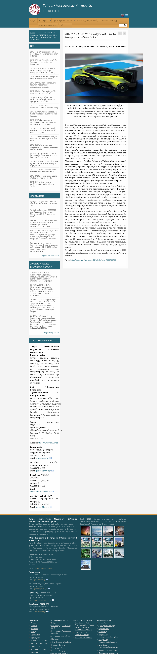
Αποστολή (34, 623)
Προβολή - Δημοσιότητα (108, 650)
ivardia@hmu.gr (42, 507)
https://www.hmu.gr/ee (48, 442)
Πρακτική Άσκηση (58, 651)
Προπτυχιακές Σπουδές (63, 21)
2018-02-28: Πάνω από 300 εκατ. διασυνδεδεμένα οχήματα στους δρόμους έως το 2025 (43, 155)
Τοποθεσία (35, 652)
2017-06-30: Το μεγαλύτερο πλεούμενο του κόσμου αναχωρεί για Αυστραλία (44, 147)
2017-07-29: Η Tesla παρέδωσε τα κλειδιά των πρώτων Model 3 (43, 177)
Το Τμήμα (44, 21)
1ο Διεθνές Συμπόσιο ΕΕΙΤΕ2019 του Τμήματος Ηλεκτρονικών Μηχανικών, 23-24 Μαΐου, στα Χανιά (43, 213)
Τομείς (33, 632)
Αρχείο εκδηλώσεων (51, 333)
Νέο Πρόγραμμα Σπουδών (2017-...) (60, 627)
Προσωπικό (35, 635)
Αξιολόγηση (35, 638)
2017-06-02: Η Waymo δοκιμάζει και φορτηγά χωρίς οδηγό (43, 92)
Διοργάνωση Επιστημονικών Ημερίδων (108, 641)
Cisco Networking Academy (61, 642)
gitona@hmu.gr (42, 458)
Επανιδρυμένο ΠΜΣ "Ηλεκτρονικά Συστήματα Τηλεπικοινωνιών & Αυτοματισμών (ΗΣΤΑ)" (84, 626)
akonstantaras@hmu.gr (40, 491)
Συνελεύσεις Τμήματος (39, 640)
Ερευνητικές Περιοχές (107, 626)
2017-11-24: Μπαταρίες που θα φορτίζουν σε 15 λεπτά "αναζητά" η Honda (44, 54)
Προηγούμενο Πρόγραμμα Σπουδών (61, 632)
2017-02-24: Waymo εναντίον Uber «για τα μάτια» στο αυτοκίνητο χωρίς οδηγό (44, 163)
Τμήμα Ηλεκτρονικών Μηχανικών (68, 5)
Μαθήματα (55, 639)
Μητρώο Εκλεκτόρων (39, 643)
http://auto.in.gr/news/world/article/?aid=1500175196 (93, 260)
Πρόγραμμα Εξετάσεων (59, 648)
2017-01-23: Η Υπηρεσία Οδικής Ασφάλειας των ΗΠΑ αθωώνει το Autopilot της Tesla (43, 130)
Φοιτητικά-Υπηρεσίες (48, 26)
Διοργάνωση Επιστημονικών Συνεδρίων (108, 636)
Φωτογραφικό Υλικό (38, 649)
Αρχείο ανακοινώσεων (50, 255)
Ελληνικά (126, 15)
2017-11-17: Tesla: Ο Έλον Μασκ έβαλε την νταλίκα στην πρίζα (43, 170)
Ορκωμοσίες (36, 646)
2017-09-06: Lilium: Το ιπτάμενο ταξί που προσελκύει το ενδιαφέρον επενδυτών (43, 85)
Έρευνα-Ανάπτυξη (110, 21)
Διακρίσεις (103, 632)
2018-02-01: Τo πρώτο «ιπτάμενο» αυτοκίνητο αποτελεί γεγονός (44, 78)
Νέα (66, 26)
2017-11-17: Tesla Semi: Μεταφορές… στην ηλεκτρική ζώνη (44, 106)
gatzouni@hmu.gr (43, 470)
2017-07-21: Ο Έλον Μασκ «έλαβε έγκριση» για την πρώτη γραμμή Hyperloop (43, 62)
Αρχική (33, 20)
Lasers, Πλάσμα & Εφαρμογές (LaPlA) (82, 633)
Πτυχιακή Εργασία (58, 645)
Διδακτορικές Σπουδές (83, 638)
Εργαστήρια (103, 623)
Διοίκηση (34, 629)
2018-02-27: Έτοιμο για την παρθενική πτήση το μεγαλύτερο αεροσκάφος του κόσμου (43, 122)
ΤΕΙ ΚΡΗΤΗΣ (52, 10)
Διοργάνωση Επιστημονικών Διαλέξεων (108, 646)
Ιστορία (34, 626)
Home (32, 33)
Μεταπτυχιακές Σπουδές (88, 21)
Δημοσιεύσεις (104, 629)
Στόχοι (53, 623)
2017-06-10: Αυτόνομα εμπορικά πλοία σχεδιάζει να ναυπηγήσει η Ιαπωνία (43, 114)
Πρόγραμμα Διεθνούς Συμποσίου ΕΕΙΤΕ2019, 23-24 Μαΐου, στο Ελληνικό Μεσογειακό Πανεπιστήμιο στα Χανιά (44, 223)
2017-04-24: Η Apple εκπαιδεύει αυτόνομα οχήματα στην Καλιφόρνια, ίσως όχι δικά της (43, 70)
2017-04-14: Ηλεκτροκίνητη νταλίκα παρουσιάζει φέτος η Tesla (42, 184)
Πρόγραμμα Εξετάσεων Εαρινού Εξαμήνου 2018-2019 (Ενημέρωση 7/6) (43, 204)
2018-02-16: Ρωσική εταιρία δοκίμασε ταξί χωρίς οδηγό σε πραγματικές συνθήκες (42, 99)
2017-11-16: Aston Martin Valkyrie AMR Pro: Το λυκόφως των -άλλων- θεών (44, 138)
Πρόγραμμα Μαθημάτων (60, 636)
